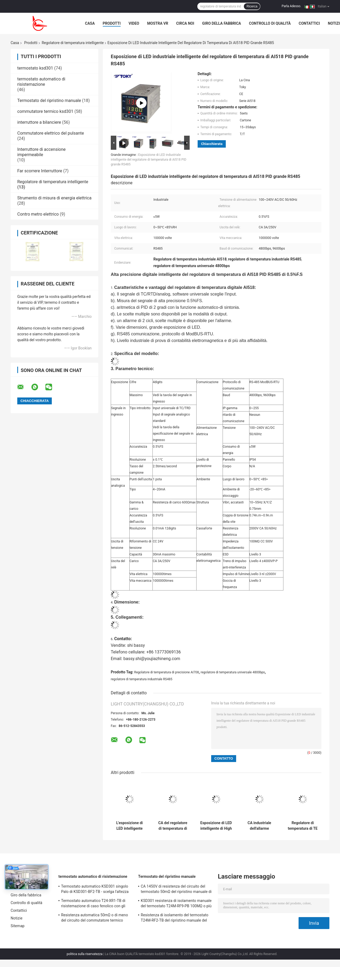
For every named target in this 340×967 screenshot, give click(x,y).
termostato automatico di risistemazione (41, 81)
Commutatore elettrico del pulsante (50, 133)
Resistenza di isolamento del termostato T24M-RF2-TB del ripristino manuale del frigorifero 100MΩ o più (174, 918)
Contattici (309, 23)
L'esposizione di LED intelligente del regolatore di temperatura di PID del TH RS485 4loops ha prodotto (129, 826)
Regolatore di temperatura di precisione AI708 (166, 672)
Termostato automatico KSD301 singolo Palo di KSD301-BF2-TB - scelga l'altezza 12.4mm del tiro (95, 889)
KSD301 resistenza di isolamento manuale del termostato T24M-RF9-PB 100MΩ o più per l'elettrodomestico (176, 904)
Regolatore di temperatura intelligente (73, 43)
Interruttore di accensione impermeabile (41, 152)
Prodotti (112, 23)
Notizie (16, 918)
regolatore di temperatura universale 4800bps (233, 672)
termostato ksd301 (35, 68)
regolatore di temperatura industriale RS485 (141, 679)
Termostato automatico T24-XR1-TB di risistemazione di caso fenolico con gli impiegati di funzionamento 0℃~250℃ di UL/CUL (95, 904)
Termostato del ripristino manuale (49, 100)
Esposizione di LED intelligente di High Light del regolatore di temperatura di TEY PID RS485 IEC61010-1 (216, 826)
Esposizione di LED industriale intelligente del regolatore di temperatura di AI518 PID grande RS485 (148, 159)
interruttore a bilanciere (39, 122)
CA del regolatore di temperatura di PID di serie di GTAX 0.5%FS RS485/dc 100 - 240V (172, 826)
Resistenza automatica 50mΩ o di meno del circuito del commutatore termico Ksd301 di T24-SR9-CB (94, 918)
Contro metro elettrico (38, 214)
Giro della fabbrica (221, 23)
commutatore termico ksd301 (45, 111)
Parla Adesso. (291, 6)
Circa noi (185, 23)
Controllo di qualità (270, 23)
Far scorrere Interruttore (39, 170)
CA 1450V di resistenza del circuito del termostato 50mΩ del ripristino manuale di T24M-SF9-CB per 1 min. (176, 889)
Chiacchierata (211, 144)
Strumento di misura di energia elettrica (54, 197)
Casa (90, 23)
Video (134, 23)
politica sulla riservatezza (85, 954)
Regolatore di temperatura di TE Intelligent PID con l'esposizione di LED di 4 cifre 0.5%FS (302, 826)
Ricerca (251, 6)
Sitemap (17, 926)
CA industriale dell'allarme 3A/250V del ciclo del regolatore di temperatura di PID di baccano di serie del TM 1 (259, 826)
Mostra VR (157, 23)
